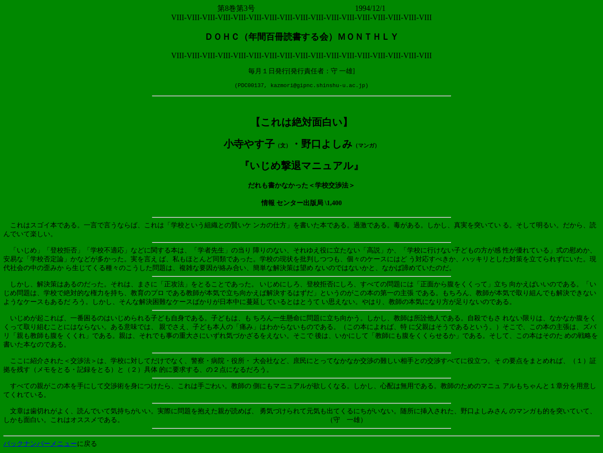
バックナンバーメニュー (40, 444)
